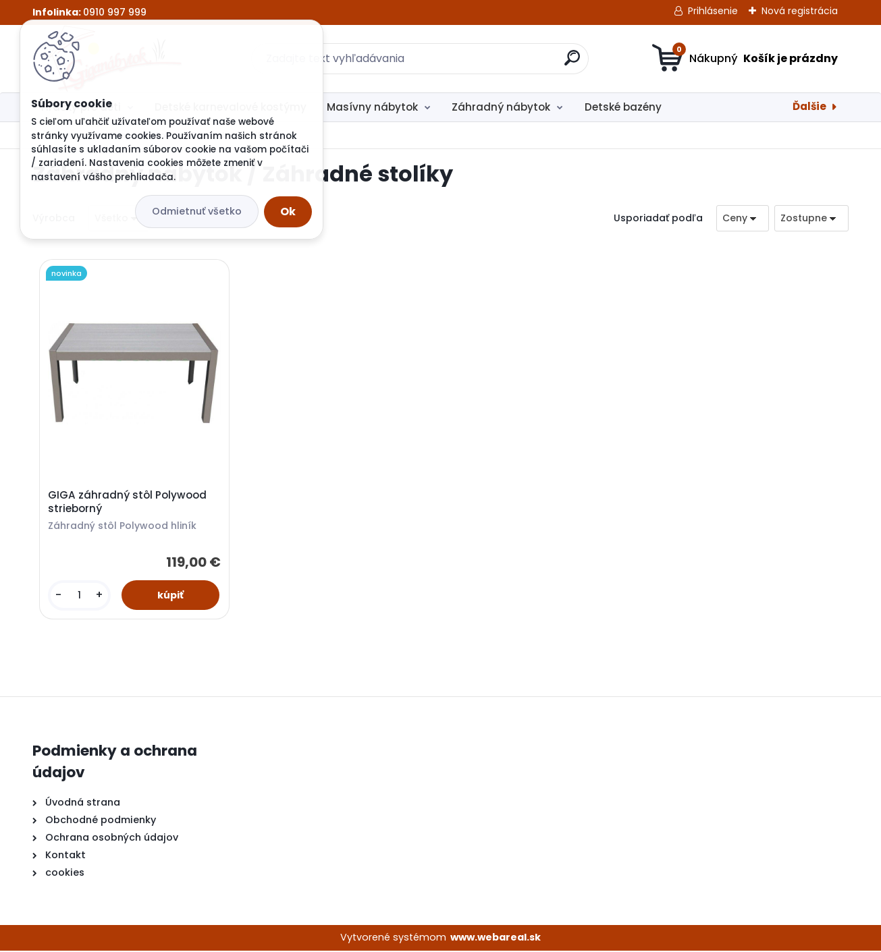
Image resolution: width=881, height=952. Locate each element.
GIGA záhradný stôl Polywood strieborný (128, 502)
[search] (572, 63)
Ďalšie (809, 106)
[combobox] (742, 218)
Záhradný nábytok (501, 107)
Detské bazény (623, 107)
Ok (288, 211)
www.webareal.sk (495, 938)
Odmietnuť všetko (197, 211)
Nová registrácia (800, 11)
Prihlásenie (713, 11)
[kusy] (80, 596)
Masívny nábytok (372, 107)
